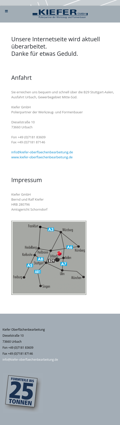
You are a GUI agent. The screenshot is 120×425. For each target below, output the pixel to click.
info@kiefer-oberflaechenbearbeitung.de (42, 152)
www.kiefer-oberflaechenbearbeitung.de (42, 157)
